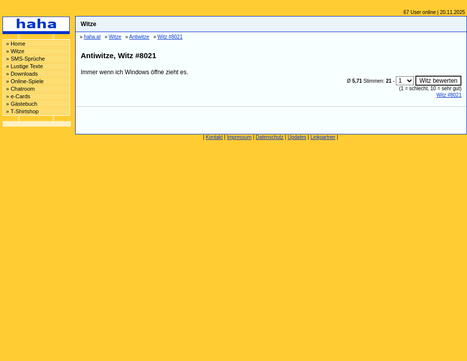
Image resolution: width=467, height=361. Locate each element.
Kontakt (214, 137)
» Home (16, 44)
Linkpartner (322, 137)
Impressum (239, 137)
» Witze (15, 51)
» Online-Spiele (25, 81)
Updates (297, 137)
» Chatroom (20, 89)
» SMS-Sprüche (25, 59)
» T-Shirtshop (22, 111)
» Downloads (22, 74)
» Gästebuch (21, 104)
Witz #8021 (448, 95)
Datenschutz (270, 137)
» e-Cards (18, 96)
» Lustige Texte (24, 66)
